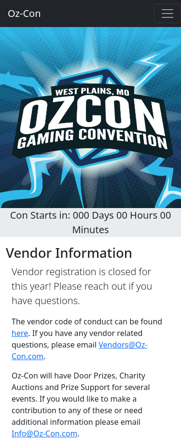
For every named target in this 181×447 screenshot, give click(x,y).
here (20, 333)
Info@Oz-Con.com (44, 433)
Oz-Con (24, 13)
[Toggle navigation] (167, 13)
